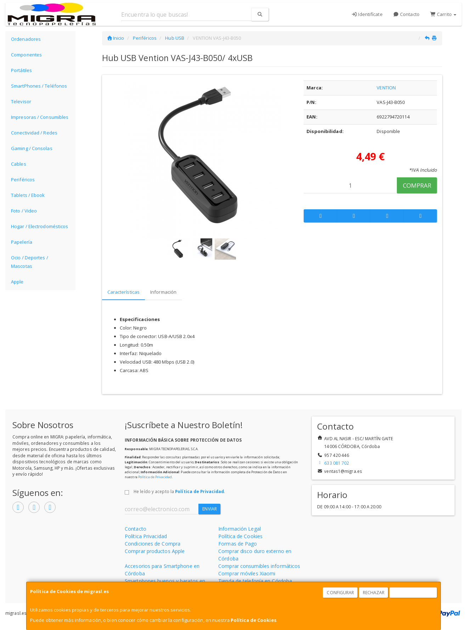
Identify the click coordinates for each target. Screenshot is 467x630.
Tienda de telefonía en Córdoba (255, 581)
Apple (17, 281)
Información (163, 292)
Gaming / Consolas (31, 148)
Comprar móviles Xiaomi (246, 573)
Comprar (417, 185)
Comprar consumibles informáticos (259, 566)
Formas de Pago (237, 543)
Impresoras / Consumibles (39, 117)
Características (123, 292)
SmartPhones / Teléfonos (39, 86)
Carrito (443, 14)
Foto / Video (24, 211)
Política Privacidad (146, 536)
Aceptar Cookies (413, 593)
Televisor (21, 101)
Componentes (26, 54)
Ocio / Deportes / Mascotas (29, 261)
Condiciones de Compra (152, 543)
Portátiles (21, 70)
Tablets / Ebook (28, 195)
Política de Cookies (253, 620)
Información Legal (239, 528)
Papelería (21, 242)
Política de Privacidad (155, 477)
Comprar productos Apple (155, 551)
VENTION (386, 87)
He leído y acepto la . (179, 491)
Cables (18, 164)
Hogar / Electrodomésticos (39, 226)
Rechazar (374, 593)
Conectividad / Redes (34, 132)
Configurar (340, 593)
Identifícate (367, 14)
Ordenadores (26, 39)
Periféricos (23, 179)
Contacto (406, 14)
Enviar (209, 509)
